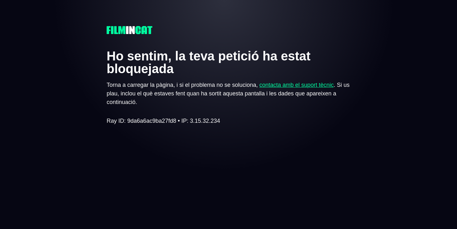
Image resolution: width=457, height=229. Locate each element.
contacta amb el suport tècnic (296, 85)
